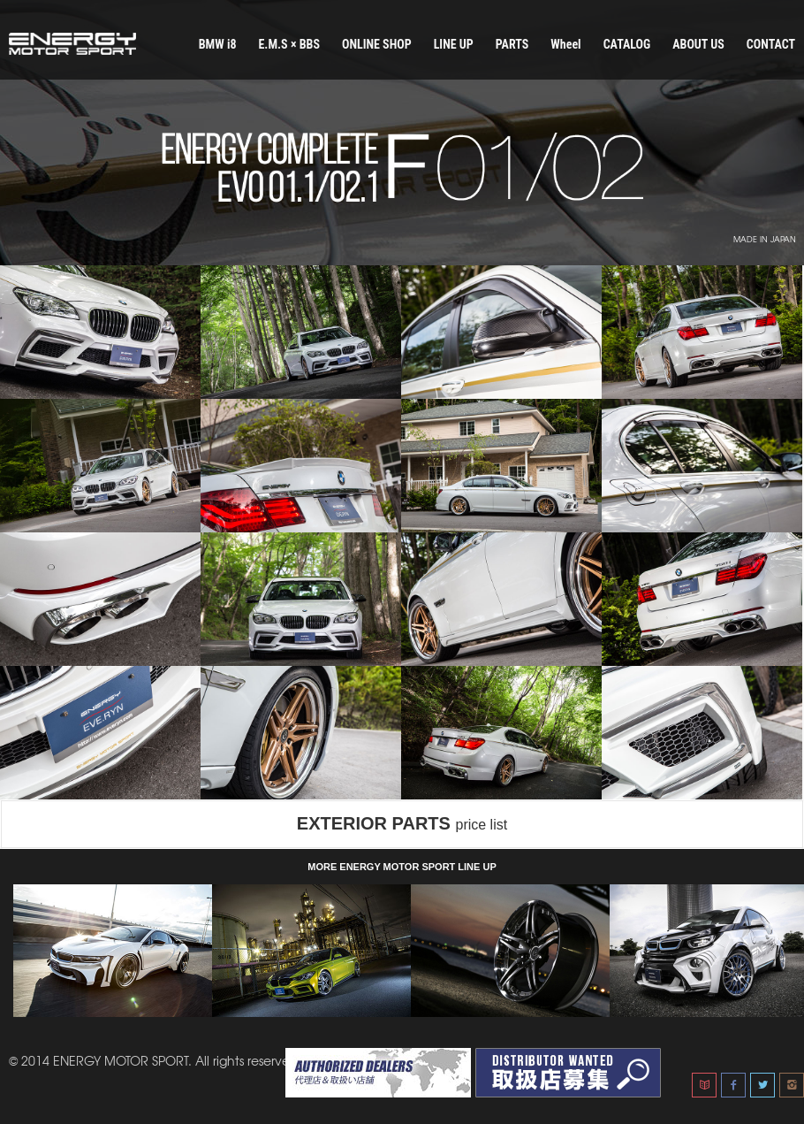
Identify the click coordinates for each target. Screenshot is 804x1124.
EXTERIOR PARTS (402, 823)
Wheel (565, 44)
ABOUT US (698, 44)
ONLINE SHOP (377, 44)
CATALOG (627, 44)
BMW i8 (218, 44)
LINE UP (454, 44)
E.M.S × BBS (288, 44)
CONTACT (771, 44)
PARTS (512, 44)
